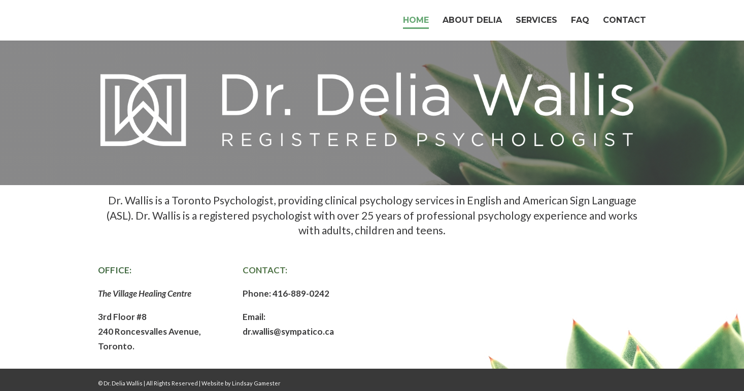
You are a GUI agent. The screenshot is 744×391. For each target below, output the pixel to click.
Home (416, 21)
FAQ (580, 21)
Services (536, 21)
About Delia (472, 21)
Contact (624, 21)
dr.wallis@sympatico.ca (288, 331)
